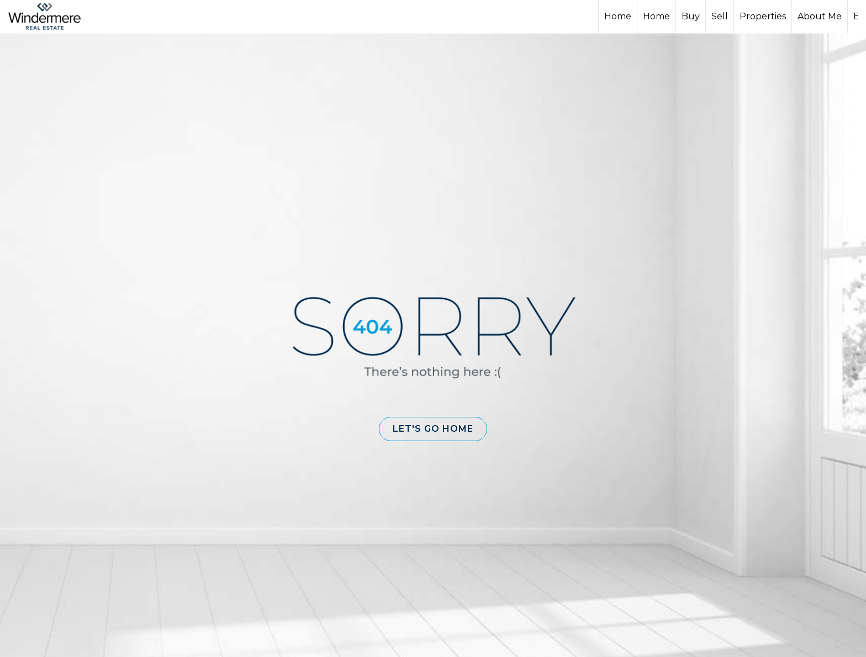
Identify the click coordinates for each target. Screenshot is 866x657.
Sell (719, 16)
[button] (433, 429)
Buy (691, 16)
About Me (820, 16)
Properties (763, 16)
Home (617, 16)
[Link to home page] (50, 16)
